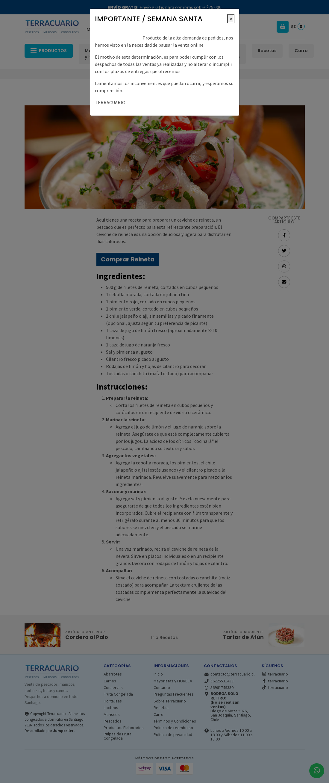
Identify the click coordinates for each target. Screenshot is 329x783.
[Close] (230, 18)
